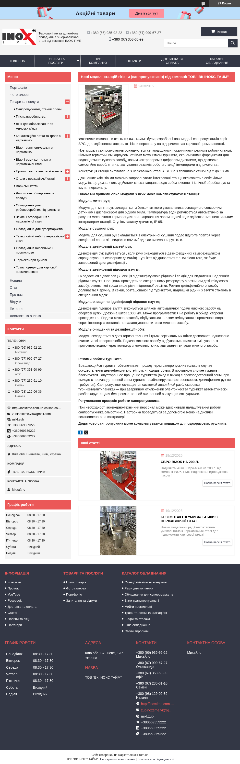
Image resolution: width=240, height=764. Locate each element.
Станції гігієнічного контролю (146, 582)
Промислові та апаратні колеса (39, 171)
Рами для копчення (139, 588)
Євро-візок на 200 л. (180, 462)
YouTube (14, 594)
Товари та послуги (56, 61)
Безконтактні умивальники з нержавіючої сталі (189, 519)
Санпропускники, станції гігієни (38, 109)
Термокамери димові (31, 260)
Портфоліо (18, 87)
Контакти (133, 61)
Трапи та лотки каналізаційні (146, 613)
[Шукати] (233, 43)
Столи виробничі (137, 631)
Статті (15, 287)
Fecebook (15, 600)
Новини (16, 280)
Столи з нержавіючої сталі (35, 178)
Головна (17, 61)
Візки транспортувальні (142, 600)
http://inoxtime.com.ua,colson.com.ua (36, 408)
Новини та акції (19, 619)
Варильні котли (27, 186)
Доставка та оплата (172, 61)
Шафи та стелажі (137, 619)
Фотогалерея (20, 95)
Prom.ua (142, 755)
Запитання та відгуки (81, 600)
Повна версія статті (217, 483)
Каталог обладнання (217, 61)
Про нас (16, 295)
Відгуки (15, 302)
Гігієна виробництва (30, 116)
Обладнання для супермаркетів (39, 229)
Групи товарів (76, 582)
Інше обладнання (137, 625)
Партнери (15, 625)
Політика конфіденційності (155, 759)
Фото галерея (76, 588)
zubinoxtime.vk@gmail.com (31, 414)
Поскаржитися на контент (117, 759)
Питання (16, 309)
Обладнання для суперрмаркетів (149, 594)
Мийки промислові (138, 607)
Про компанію (98, 61)
